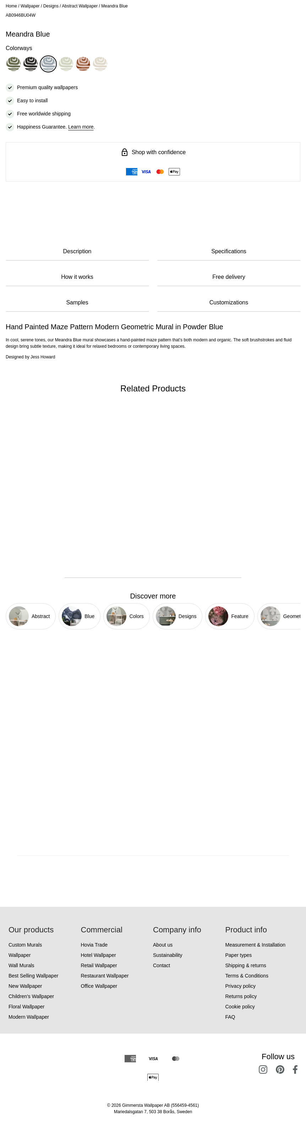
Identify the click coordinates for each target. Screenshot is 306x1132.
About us (163, 945)
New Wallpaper (25, 986)
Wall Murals (21, 965)
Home (11, 6)
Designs (51, 6)
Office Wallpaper (99, 986)
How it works (77, 277)
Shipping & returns (245, 965)
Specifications (228, 251)
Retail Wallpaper (99, 965)
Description (77, 251)
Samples (77, 302)
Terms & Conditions (246, 976)
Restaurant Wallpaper (105, 976)
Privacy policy (240, 986)
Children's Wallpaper (31, 996)
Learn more (81, 127)
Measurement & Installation (255, 945)
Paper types (238, 955)
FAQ (230, 1017)
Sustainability (167, 955)
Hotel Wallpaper (98, 955)
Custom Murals (25, 945)
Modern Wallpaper (29, 1017)
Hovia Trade (94, 945)
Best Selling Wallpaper (33, 976)
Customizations (228, 302)
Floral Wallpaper (26, 1006)
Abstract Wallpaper (80, 6)
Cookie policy (240, 1006)
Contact (161, 965)
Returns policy (241, 996)
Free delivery (228, 277)
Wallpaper (30, 6)
